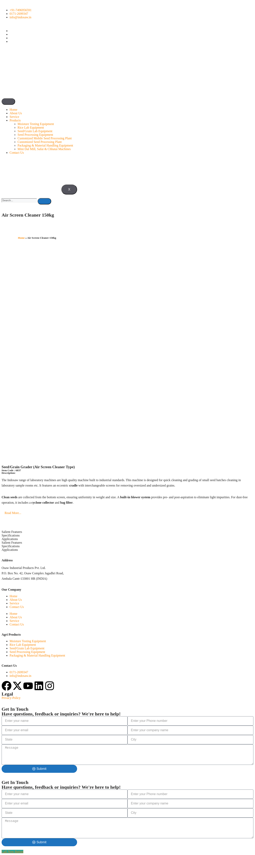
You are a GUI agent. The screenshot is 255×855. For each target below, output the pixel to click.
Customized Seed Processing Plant (40, 142)
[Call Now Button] (12, 851)
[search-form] (19, 200)
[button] (127, 513)
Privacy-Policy (11, 698)
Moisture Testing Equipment (36, 124)
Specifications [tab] (11, 535)
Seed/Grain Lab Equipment (35, 131)
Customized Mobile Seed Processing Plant (45, 138)
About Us (16, 113)
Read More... (13, 513)
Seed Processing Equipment (35, 134)
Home (13, 109)
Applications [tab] (10, 539)
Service (14, 116)
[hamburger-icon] (8, 101)
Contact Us (17, 152)
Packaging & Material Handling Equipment (45, 145)
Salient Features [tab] (12, 532)
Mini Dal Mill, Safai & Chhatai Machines (44, 149)
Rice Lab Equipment (31, 127)
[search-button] (44, 201)
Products (15, 120)
